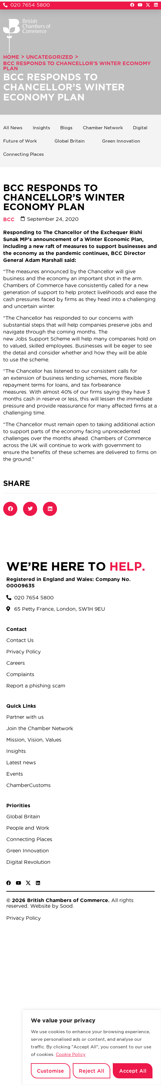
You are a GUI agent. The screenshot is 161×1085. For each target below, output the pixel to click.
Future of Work (20, 140)
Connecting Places (23, 154)
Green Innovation (121, 140)
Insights (41, 127)
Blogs (66, 127)
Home (11, 56)
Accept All (133, 1071)
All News (12, 127)
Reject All (91, 1071)
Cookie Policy (70, 1054)
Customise (50, 1071)
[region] (91, 1047)
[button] (10, 509)
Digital (140, 127)
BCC (8, 219)
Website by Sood (51, 906)
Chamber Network (103, 127)
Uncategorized (49, 56)
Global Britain (70, 140)
